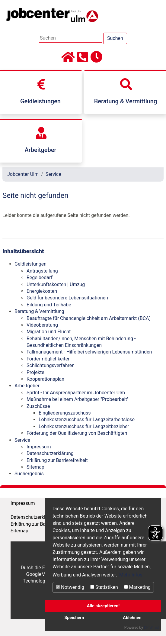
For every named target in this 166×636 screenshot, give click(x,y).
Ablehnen (132, 617)
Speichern (74, 617)
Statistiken (104, 587)
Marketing (137, 587)
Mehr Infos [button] (130, 575)
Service (53, 174)
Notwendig (70, 587)
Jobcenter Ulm (23, 174)
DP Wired (151, 627)
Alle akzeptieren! (103, 606)
